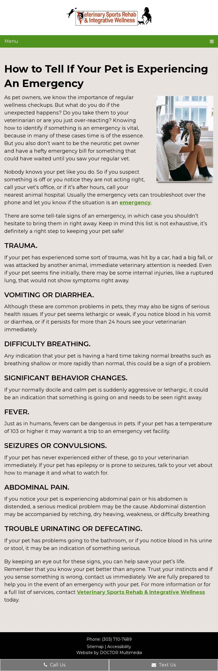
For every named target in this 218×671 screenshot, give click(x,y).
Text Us (164, 665)
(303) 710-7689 (117, 639)
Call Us (54, 665)
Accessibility (119, 646)
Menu (11, 41)
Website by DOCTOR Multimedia (109, 652)
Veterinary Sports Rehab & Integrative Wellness (141, 592)
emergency (135, 202)
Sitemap (95, 646)
